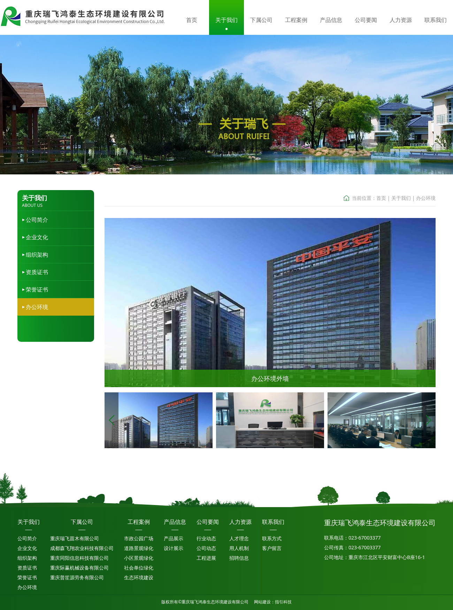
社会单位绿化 (138, 567)
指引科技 (283, 602)
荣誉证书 (37, 289)
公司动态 (206, 548)
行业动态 (206, 538)
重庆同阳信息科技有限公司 (79, 558)
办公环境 (37, 307)
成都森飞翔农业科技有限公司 (82, 548)
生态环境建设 (138, 577)
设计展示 (173, 548)
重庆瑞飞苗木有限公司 (74, 538)
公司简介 (37, 220)
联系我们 (273, 522)
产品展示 (173, 538)
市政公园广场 (138, 538)
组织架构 (37, 254)
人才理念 (239, 538)
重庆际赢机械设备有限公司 (79, 567)
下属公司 (82, 522)
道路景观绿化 (138, 548)
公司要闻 (208, 522)
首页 (381, 198)
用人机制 (239, 548)
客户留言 (272, 548)
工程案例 (139, 522)
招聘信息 (239, 558)
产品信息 (175, 522)
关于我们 (401, 198)
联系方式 (272, 538)
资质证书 (37, 272)
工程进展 (206, 558)
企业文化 (37, 237)
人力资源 (240, 522)
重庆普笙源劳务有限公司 (77, 577)
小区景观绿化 (138, 558)
